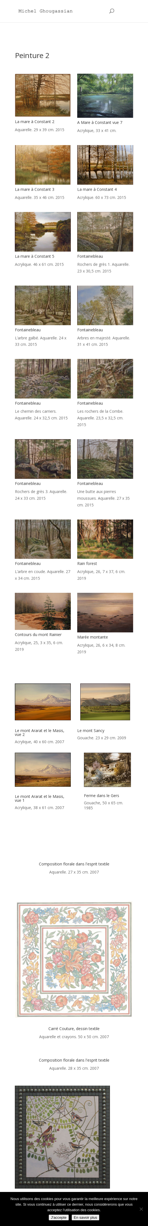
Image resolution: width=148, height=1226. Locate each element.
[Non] (141, 1209)
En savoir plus (85, 1217)
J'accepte (59, 1217)
